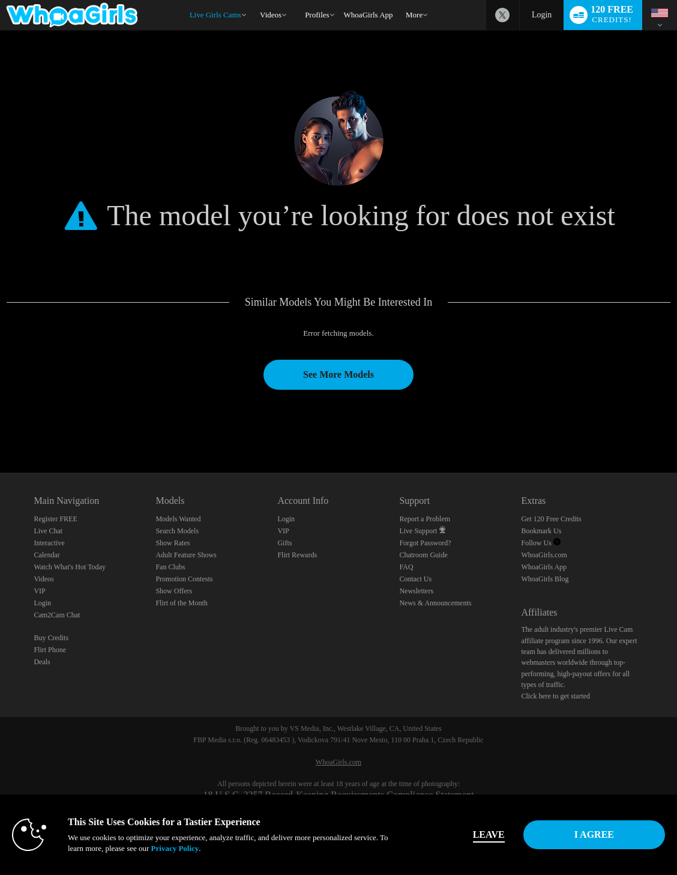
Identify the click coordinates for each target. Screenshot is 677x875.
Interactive (49, 543)
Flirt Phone (50, 650)
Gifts (284, 543)
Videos (270, 14)
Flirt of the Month (181, 603)
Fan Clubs (170, 567)
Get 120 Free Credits (551, 519)
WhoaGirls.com (544, 555)
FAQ (406, 567)
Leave (489, 834)
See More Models (338, 374)
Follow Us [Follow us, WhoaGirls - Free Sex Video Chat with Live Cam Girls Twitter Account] (540, 543)
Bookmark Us (541, 531)
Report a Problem (424, 519)
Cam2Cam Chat (57, 615)
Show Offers (173, 591)
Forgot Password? (425, 543)
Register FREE (55, 519)
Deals (42, 662)
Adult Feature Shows (185, 555)
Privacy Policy (175, 848)
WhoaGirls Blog (544, 579)
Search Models (177, 531)
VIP (39, 591)
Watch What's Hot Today (70, 567)
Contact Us (415, 579)
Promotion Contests (183, 579)
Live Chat (48, 531)
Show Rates (172, 543)
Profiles (317, 14)
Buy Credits (51, 638)
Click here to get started (555, 696)
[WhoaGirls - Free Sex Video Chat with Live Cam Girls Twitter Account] (502, 15)
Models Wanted (177, 519)
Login (542, 14)
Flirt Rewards (297, 555)
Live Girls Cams (215, 14)
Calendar (46, 555)
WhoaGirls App (368, 14)
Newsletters (416, 591)
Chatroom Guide (423, 555)
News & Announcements (435, 603)
